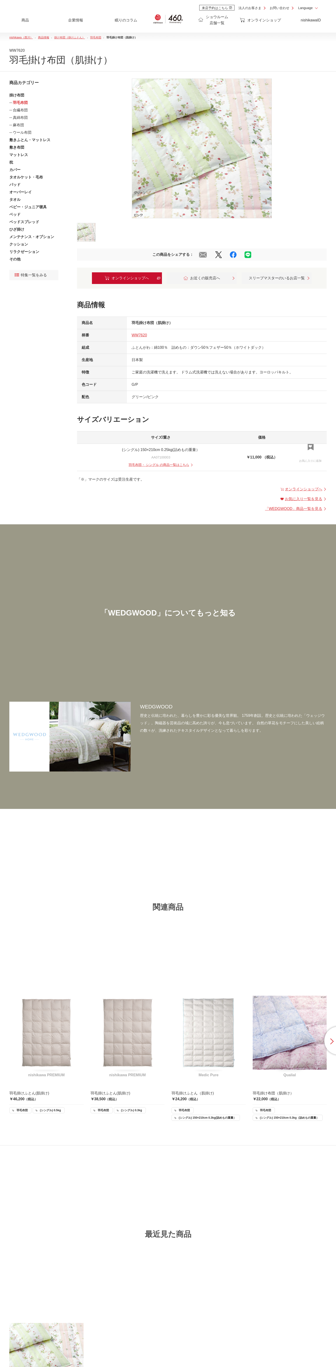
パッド (15, 185)
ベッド (15, 214)
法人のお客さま (249, 8)
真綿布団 (20, 118)
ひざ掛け (16, 229)
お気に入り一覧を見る (303, 499)
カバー (15, 170)
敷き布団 (16, 147)
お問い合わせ (279, 8)
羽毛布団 (20, 103)
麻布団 (18, 125)
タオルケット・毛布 (26, 177)
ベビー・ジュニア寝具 (28, 207)
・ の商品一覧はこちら (161, 465)
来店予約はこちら (217, 8)
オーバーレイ (20, 192)
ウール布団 (22, 132)
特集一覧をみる (31, 275)
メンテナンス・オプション (31, 237)
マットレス (18, 155)
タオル (15, 200)
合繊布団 (20, 110)
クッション (18, 244)
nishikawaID (311, 20)
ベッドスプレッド (24, 222)
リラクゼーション (24, 252)
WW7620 (139, 335)
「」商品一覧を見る (296, 509)
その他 (15, 259)
